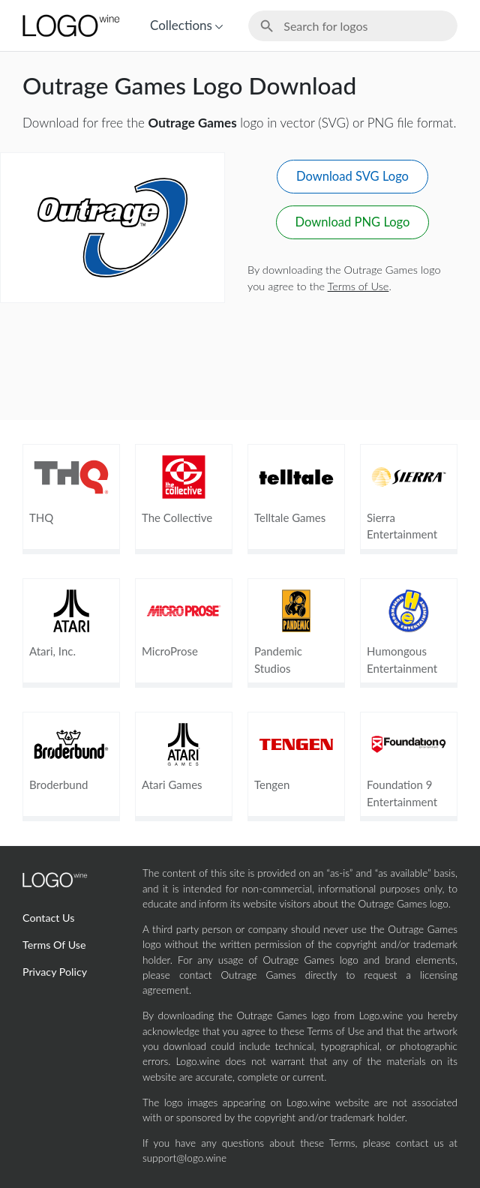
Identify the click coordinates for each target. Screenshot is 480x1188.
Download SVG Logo (352, 176)
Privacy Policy (54, 971)
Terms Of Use (54, 944)
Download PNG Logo (353, 222)
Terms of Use (358, 286)
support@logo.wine (184, 1158)
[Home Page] (70, 25)
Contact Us (48, 917)
